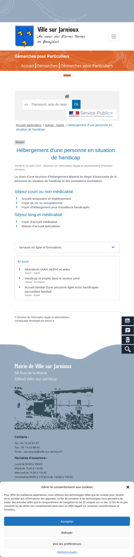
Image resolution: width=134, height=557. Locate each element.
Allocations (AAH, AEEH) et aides (47, 269)
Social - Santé (55, 125)
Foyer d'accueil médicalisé (39, 222)
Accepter (67, 521)
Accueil (27, 65)
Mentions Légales (67, 552)
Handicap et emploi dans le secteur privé (52, 278)
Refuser (67, 533)
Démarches (47, 65)
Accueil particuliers (29, 125)
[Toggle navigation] (114, 36)
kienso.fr (49, 320)
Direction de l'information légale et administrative (43, 317)
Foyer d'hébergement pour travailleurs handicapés (56, 207)
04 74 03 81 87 (29, 443)
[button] (128, 487)
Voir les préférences (67, 544)
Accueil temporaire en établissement (46, 198)
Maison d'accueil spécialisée (41, 226)
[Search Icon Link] (128, 349)
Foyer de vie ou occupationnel (42, 203)
